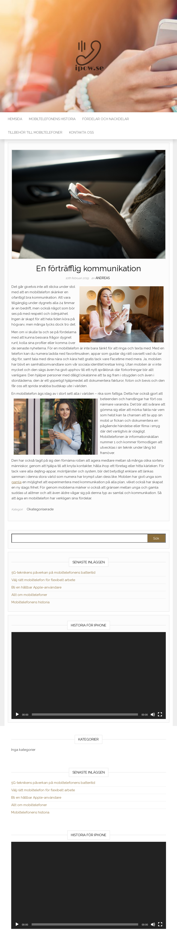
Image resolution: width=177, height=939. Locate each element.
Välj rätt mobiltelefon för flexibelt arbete (43, 580)
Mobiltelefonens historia (52, 119)
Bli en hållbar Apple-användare (36, 587)
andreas (103, 278)
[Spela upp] (17, 714)
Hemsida (15, 119)
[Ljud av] (153, 714)
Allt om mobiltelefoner (29, 595)
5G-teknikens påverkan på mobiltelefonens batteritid (53, 573)
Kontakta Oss (81, 132)
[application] (88, 675)
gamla (16, 482)
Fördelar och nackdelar (105, 119)
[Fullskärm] (160, 714)
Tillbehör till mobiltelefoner (35, 132)
